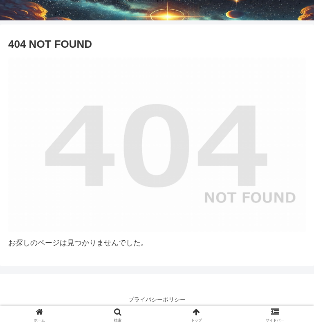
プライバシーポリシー (157, 299)
